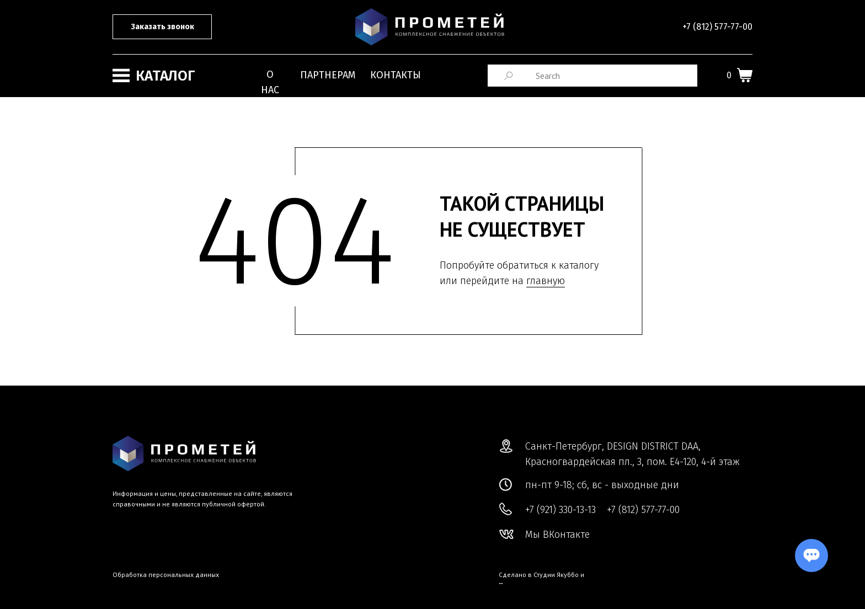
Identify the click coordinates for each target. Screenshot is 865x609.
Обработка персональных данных (166, 574)
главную (545, 281)
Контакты (395, 75)
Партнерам (327, 75)
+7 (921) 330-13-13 (560, 510)
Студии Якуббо (556, 574)
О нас (270, 82)
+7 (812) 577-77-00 (717, 27)
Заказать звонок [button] (162, 26)
